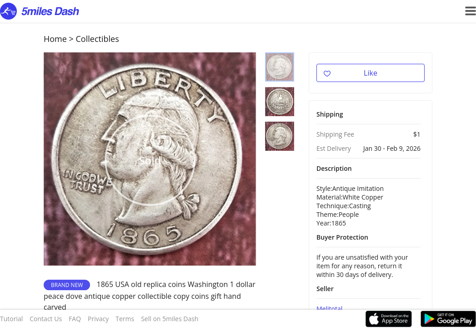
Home (55, 38)
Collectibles (97, 38)
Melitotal (329, 308)
